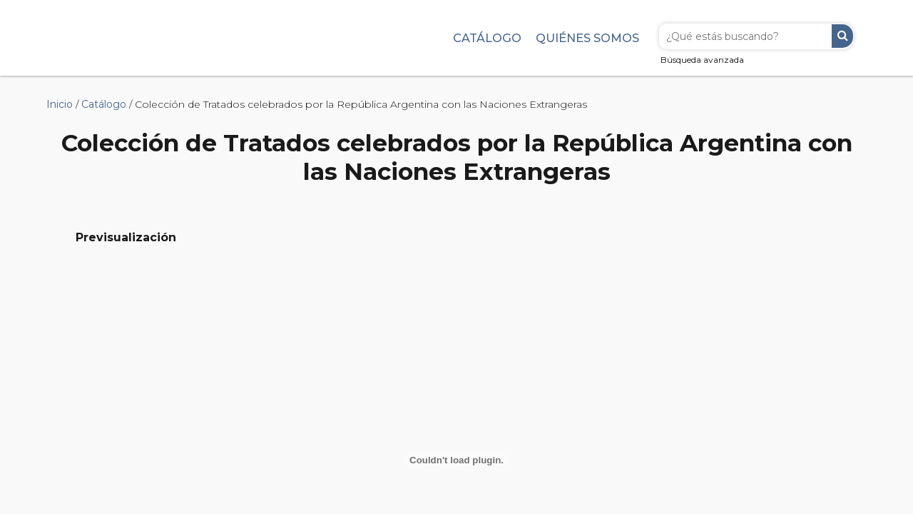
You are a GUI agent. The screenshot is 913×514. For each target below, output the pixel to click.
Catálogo (487, 38)
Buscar (842, 36)
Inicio (59, 104)
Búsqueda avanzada (702, 59)
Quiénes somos (587, 38)
